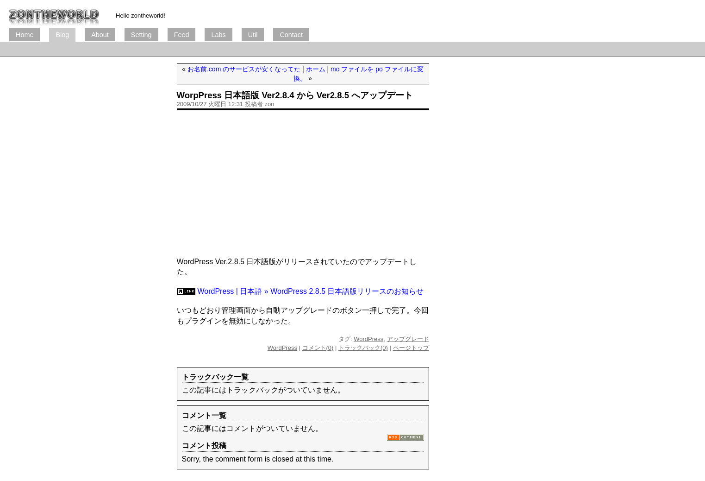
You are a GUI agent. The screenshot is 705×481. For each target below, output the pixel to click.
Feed (181, 34)
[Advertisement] (177, 48)
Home (24, 34)
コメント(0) (318, 347)
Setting (141, 34)
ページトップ (411, 347)
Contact (291, 34)
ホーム (315, 69)
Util (253, 34)
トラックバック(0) (363, 347)
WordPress (368, 338)
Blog (62, 34)
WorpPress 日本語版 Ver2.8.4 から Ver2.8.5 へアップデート (295, 95)
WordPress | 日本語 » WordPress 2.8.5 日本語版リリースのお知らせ (311, 291)
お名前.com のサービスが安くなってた (243, 69)
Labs (218, 34)
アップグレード (408, 338)
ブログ (54, 14)
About (100, 34)
